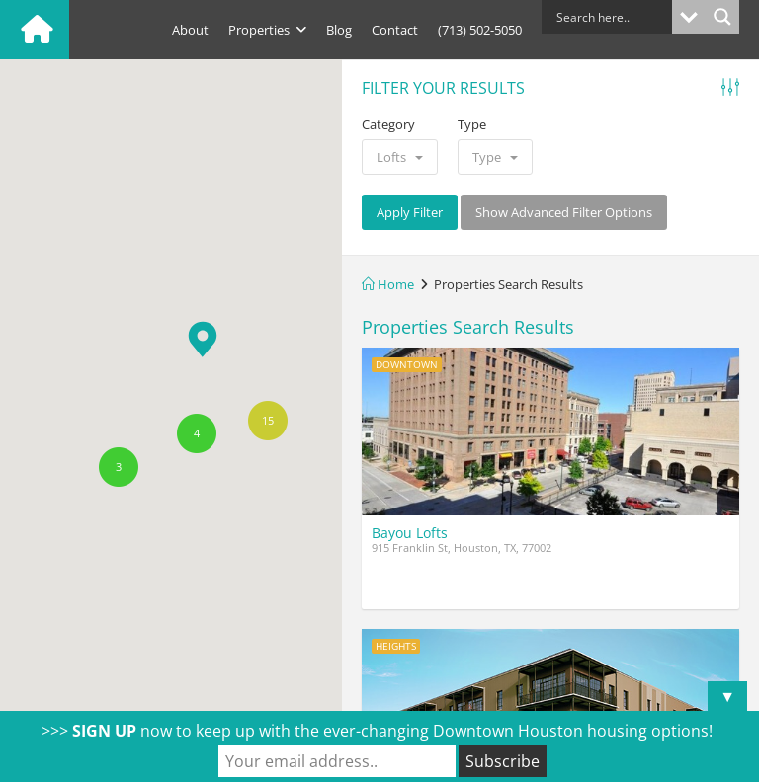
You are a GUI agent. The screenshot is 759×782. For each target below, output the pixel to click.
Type (472, 124)
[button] (202, 339)
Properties (267, 30)
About (190, 30)
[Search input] (611, 17)
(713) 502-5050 (480, 30)
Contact (395, 30)
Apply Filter (410, 212)
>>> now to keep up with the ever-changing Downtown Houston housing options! (377, 731)
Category (388, 124)
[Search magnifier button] (722, 17)
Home (388, 284)
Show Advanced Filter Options (563, 212)
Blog (339, 30)
